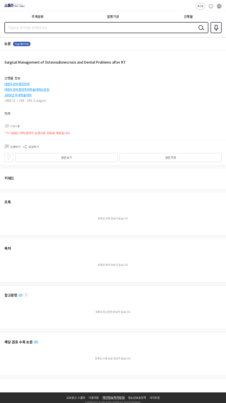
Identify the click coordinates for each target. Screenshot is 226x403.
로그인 (200, 6)
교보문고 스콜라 (75, 397)
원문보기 (66, 157)
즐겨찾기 (215, 32)
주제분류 (38, 16)
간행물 (188, 16)
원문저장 (170, 157)
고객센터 (210, 8)
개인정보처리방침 (113, 397)
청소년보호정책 (137, 397)
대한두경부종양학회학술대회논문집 (26, 89)
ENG (219, 8)
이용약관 (94, 397)
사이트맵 (154, 397)
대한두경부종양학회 (17, 84)
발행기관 (113, 16)
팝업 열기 (26, 295)
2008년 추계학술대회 (18, 95)
